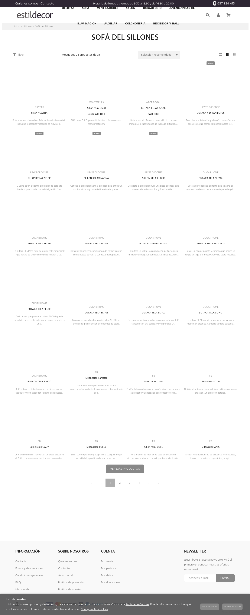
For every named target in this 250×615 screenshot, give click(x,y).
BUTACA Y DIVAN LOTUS (210, 114)
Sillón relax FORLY (96, 474)
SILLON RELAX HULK (153, 186)
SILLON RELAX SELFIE (39, 186)
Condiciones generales (29, 575)
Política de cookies (70, 589)
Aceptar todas (210, 606)
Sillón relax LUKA (153, 402)
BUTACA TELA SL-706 (96, 330)
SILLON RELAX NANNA (96, 186)
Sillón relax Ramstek (96, 402)
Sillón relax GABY (39, 474)
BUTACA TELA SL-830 (39, 402)
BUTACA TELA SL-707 (153, 330)
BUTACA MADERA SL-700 (153, 258)
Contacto (47, 3)
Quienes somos (26, 3)
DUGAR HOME (211, 180)
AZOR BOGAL (153, 102)
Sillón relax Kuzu (210, 406)
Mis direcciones (110, 582)
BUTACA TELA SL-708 (39, 330)
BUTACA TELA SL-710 (210, 330)
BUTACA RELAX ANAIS (153, 108)
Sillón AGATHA (39, 114)
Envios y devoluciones (29, 568)
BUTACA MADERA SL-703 (211, 258)
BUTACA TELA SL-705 (96, 258)
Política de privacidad (71, 582)
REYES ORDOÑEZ (210, 108)
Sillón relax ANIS (211, 474)
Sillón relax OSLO (96, 113)
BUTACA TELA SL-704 (210, 186)
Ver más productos (125, 502)
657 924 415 (224, 3)
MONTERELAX (96, 107)
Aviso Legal (65, 575)
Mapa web (22, 589)
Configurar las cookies (94, 609)
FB (96, 396)
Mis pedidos (108, 568)
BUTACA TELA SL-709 (39, 258)
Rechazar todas (232, 606)
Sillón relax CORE (153, 474)
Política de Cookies (137, 604)
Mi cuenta (107, 561)
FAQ (18, 582)
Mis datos (107, 575)
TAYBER (39, 108)
